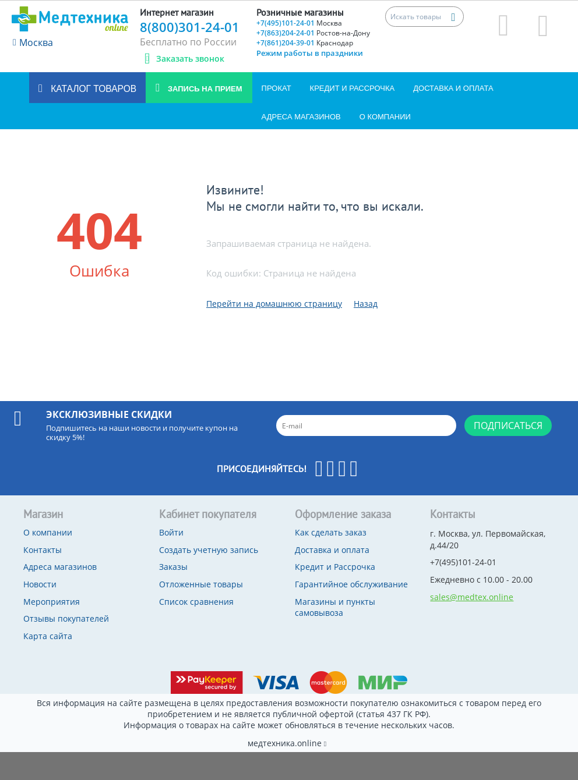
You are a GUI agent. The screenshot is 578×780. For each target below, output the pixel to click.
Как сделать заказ (330, 532)
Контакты (42, 549)
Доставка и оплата (453, 88)
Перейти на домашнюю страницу (274, 303)
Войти (171, 532)
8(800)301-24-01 (189, 27)
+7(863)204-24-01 (313, 33)
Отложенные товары (201, 584)
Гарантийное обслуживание (351, 584)
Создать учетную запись (208, 549)
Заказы (173, 566)
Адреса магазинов (301, 116)
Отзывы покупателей (66, 618)
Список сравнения (196, 601)
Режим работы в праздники (309, 53)
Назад (366, 303)
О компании (385, 116)
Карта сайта (47, 635)
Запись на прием (203, 88)
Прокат (276, 88)
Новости (40, 584)
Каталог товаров (92, 89)
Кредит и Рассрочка (352, 88)
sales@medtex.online (471, 596)
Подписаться (508, 425)
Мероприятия (51, 601)
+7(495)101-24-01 (299, 23)
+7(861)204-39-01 (304, 43)
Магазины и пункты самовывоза (335, 607)
